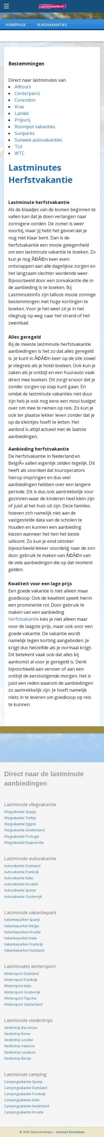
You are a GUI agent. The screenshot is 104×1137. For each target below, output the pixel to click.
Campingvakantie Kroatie (24, 1112)
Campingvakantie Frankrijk (24, 1094)
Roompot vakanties (35, 127)
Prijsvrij (22, 120)
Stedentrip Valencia (19, 1046)
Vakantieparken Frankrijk (23, 944)
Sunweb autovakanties (38, 140)
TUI (18, 147)
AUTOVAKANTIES (21, 35)
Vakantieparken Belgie (21, 926)
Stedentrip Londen (18, 1040)
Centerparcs (27, 93)
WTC (20, 153)
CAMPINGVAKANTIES (62, 46)
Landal (22, 113)
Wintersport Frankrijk (20, 979)
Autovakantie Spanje (20, 890)
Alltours (23, 87)
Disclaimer (77, 1132)
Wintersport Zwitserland (23, 1004)
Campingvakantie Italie (22, 1100)
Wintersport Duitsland (21, 973)
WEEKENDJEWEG (19, 46)
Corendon (25, 100)
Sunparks (25, 133)
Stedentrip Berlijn (17, 1058)
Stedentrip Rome (17, 1033)
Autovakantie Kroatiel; (21, 884)
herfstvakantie (23, 619)
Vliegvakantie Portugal (21, 836)
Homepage (16, 24)
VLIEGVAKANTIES (52, 24)
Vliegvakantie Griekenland (24, 830)
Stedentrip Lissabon (19, 1052)
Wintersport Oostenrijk (22, 992)
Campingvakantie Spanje (23, 1081)
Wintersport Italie (17, 985)
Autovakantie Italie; (19, 878)
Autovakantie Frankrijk (21, 872)
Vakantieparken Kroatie (22, 932)
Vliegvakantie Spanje (20, 811)
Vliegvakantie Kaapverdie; (24, 842)
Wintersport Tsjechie (20, 998)
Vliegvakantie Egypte (20, 824)
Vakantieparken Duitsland (24, 950)
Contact (62, 1132)
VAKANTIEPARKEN (63, 35)
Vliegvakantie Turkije (20, 818)
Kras (19, 107)
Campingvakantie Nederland (26, 1106)
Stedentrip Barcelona (20, 1027)
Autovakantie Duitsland (22, 865)
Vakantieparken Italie (20, 938)
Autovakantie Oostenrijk (23, 896)
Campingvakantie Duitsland (25, 1087)
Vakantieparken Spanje (22, 919)
